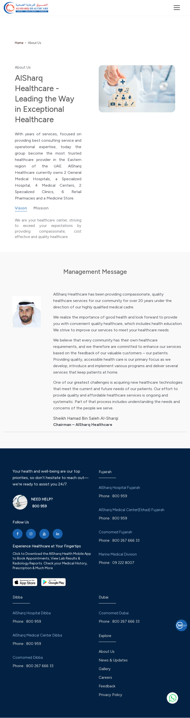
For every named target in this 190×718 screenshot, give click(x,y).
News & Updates (113, 660)
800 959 (39, 506)
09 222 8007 (123, 562)
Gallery (105, 669)
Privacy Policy (110, 695)
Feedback (107, 686)
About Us (107, 652)
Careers (105, 678)
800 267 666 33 (126, 540)
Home (19, 43)
